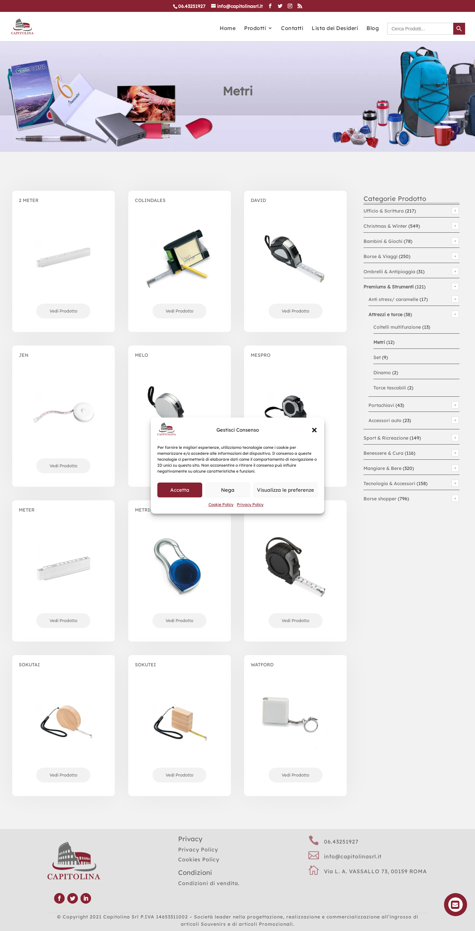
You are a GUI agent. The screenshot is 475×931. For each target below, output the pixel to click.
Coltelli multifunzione (397, 327)
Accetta (179, 490)
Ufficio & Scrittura (384, 211)
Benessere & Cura (383, 453)
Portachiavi (381, 405)
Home (228, 28)
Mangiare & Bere (382, 468)
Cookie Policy (221, 504)
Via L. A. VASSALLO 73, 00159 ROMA (375, 871)
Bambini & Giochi (383, 241)
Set (377, 357)
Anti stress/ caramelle (393, 299)
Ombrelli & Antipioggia (389, 272)
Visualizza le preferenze (285, 490)
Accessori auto (384, 420)
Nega (228, 490)
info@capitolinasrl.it (353, 856)
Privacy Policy (250, 504)
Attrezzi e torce (385, 314)
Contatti (292, 28)
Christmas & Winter (385, 226)
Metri (379, 342)
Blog (372, 28)
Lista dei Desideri (335, 28)
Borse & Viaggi (380, 256)
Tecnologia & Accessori (389, 483)
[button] (314, 430)
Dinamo (382, 373)
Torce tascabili (389, 388)
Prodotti (255, 28)
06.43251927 (341, 841)
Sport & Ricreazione (386, 438)
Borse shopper (380, 499)
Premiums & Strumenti (389, 287)
